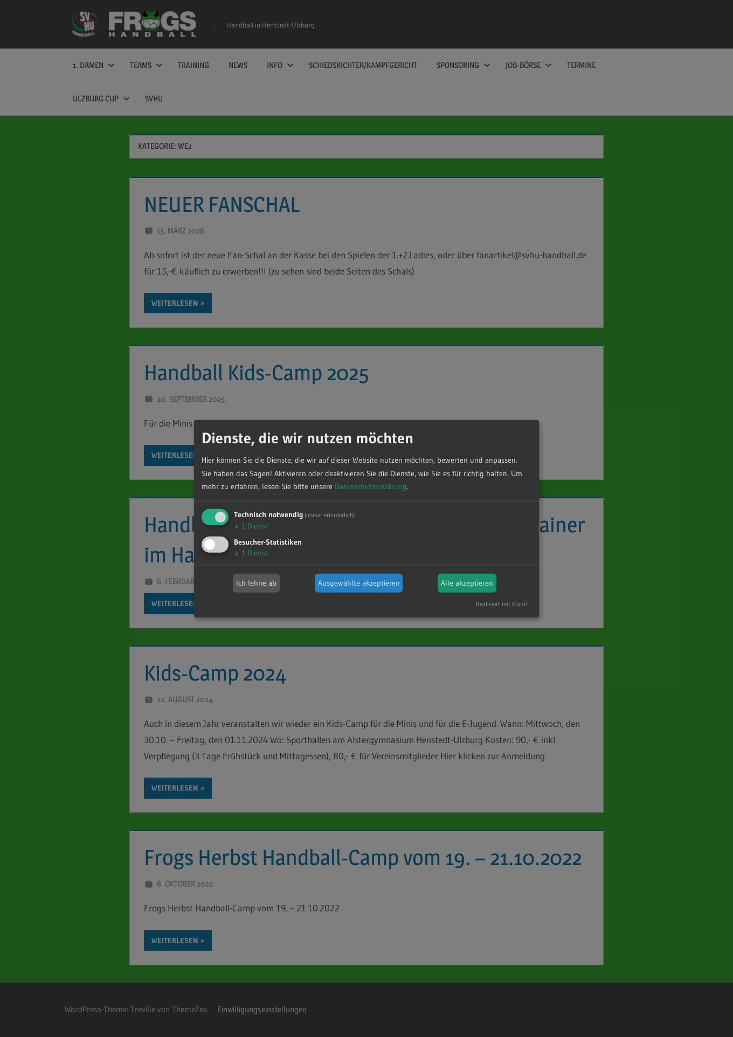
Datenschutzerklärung (371, 486)
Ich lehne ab (256, 583)
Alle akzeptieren (467, 583)
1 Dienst (251, 526)
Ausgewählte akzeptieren (359, 583)
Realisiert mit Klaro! (501, 604)
